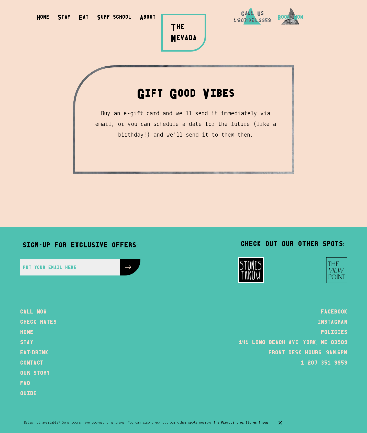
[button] (148, 16)
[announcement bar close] (280, 423)
